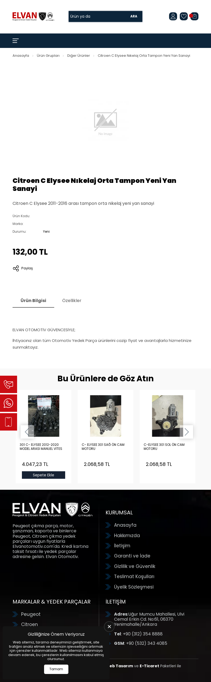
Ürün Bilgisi (33, 300)
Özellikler (71, 300)
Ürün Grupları (48, 55)
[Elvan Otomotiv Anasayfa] (33, 16)
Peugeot (31, 614)
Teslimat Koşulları (134, 576)
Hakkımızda (127, 535)
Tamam (56, 669)
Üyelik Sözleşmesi (134, 587)
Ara (133, 16)
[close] (109, 626)
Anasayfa (21, 55)
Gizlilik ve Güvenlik (134, 566)
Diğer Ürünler (78, 55)
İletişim (122, 545)
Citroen (29, 624)
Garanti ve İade (132, 556)
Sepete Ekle (43, 475)
